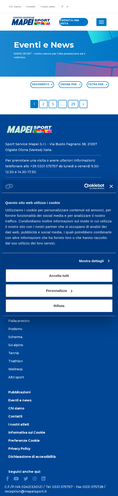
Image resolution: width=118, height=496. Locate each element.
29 (74, 104)
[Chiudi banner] (111, 186)
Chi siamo (15, 6)
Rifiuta (59, 305)
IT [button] (64, 6)
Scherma (15, 337)
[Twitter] (27, 479)
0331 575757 (62, 487)
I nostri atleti (47, 6)
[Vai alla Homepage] (30, 21)
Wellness (15, 369)
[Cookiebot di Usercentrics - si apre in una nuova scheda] (84, 186)
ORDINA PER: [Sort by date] (70, 84)
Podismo (15, 329)
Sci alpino (15, 345)
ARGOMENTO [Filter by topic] (42, 84)
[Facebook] (9, 479)
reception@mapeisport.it (26, 491)
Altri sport (16, 377)
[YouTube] (18, 479)
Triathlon (15, 361)
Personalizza (59, 291)
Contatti (30, 6)
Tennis (13, 353)
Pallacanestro (18, 321)
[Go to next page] (83, 104)
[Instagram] (36, 479)
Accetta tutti (59, 275)
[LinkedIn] (45, 479)
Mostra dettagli (91, 261)
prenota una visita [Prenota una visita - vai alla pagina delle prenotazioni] (69, 22)
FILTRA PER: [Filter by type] (97, 84)
